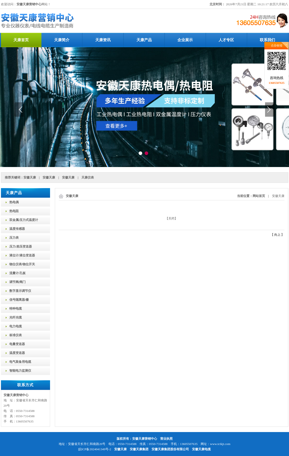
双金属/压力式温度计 (23, 220)
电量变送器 (17, 344)
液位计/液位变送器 (22, 255)
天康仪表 (87, 177)
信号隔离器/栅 (19, 299)
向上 (277, 235)
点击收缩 (276, 45)
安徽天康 (29, 177)
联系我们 (267, 40)
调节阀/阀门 (17, 282)
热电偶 (14, 202)
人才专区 (226, 40)
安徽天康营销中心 (29, 4)
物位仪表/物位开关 (22, 264)
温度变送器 (17, 353)
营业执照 (166, 438)
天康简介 (61, 40)
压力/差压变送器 (20, 246)
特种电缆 (15, 308)
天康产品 (144, 40)
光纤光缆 (15, 317)
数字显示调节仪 (20, 291)
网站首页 (259, 196)
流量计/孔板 (17, 273)
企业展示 (185, 40)
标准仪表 (15, 335)
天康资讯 (103, 40)
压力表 (14, 237)
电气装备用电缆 (20, 362)
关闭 (171, 218)
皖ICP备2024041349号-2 (94, 449)
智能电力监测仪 (20, 370)
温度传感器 (17, 229)
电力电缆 (15, 326)
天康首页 (21, 40)
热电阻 (14, 211)
